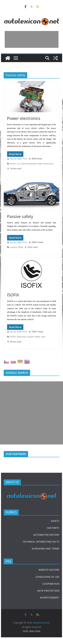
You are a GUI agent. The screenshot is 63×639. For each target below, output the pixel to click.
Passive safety (20, 216)
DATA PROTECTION (48, 590)
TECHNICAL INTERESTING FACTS (41, 541)
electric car (15, 163)
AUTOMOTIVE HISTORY (46, 534)
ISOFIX (13, 295)
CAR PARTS (53, 527)
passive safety (16, 247)
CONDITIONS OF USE (47, 576)
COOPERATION (50, 583)
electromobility (28, 163)
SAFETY (55, 521)
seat (43, 336)
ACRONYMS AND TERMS (45, 548)
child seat (21, 336)
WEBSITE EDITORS (48, 569)
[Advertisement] (31, 39)
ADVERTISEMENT (49, 597)
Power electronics (23, 118)
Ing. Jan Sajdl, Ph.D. (18, 158)
